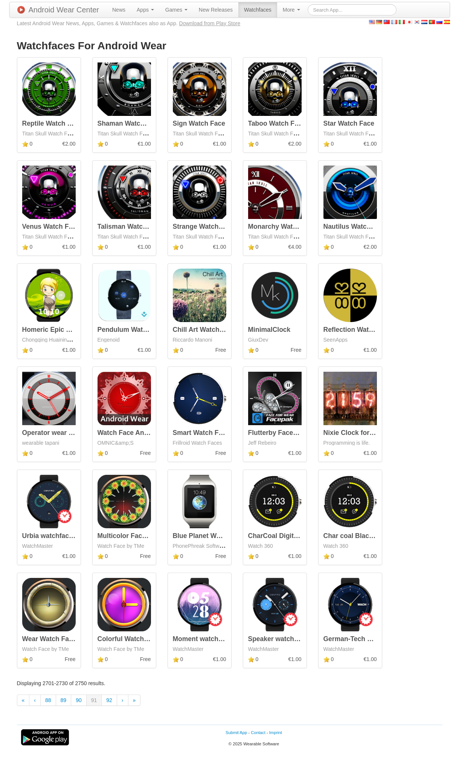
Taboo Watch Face (277, 123)
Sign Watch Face (199, 123)
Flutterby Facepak (276, 432)
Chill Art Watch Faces (206, 329)
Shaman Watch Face (130, 123)
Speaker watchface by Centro (294, 639)
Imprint (275, 732)
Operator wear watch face (62, 432)
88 (48, 700)
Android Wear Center (58, 10)
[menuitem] (119, 9)
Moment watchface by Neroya (219, 639)
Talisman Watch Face (131, 226)
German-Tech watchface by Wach (375, 639)
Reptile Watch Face (52, 123)
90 (79, 700)
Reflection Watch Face (358, 329)
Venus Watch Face (51, 226)
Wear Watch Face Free (57, 639)
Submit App (236, 732)
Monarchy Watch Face (282, 226)
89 (64, 700)
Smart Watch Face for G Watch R (224, 432)
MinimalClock (269, 329)
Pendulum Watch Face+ (134, 329)
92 (109, 700)
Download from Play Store (210, 23)
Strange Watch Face (204, 226)
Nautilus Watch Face (355, 226)
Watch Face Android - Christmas (148, 432)
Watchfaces (257, 10)
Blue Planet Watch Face (210, 536)
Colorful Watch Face (129, 639)
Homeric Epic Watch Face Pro (68, 329)
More (291, 10)
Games (176, 10)
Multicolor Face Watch (132, 536)
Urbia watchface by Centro (63, 536)
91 (94, 700)
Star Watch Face (349, 123)
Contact (258, 732)
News (118, 10)
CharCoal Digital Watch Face (293, 536)
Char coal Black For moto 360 (369, 536)
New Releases (216, 10)
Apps (145, 10)
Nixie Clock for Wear (355, 432)
